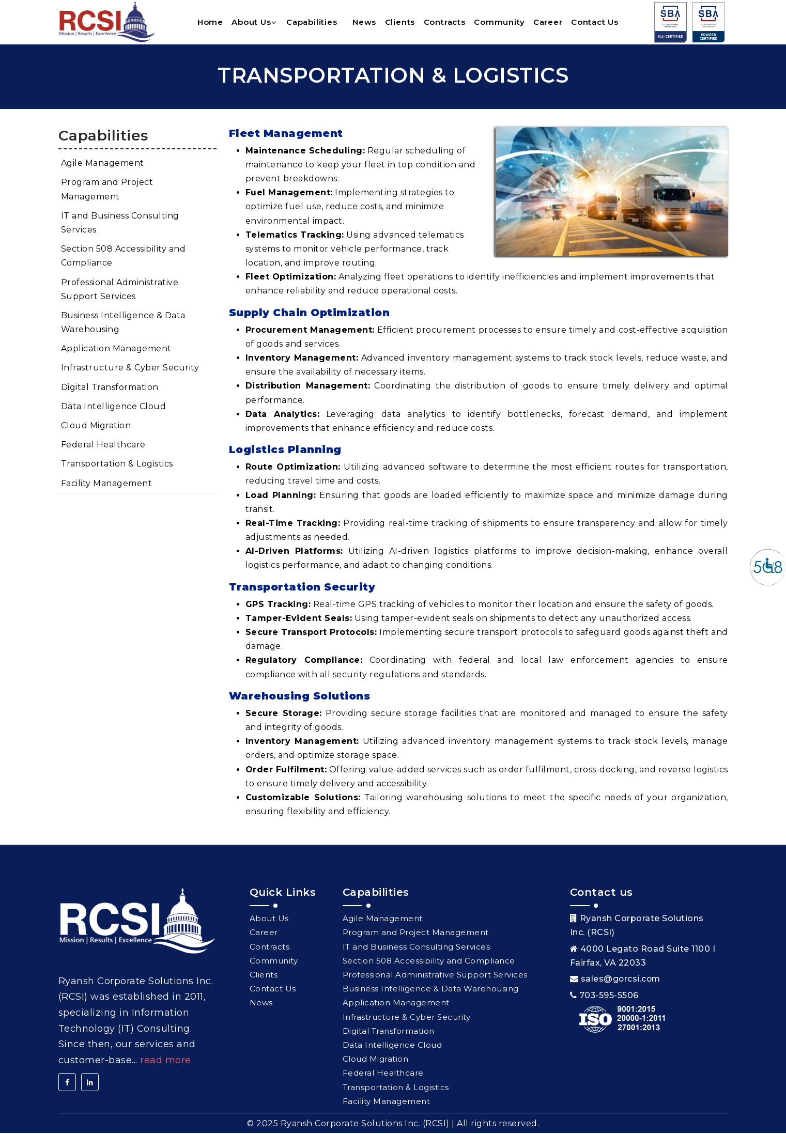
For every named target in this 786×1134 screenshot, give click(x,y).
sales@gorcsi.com (621, 979)
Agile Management (102, 164)
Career (548, 22)
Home (210, 22)
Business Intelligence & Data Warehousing (123, 323)
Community (499, 22)
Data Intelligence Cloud (113, 407)
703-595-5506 (609, 996)
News (364, 22)
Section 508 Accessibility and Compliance (123, 257)
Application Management (116, 349)
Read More (165, 1060)
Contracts (445, 22)
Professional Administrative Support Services (120, 290)
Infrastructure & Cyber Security (130, 369)
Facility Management (106, 484)
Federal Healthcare (103, 446)
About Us (251, 22)
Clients (400, 22)
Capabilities (311, 22)
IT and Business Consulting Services (120, 223)
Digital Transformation (110, 388)
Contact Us (595, 22)
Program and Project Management (107, 190)
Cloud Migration (96, 426)
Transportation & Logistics (117, 465)
